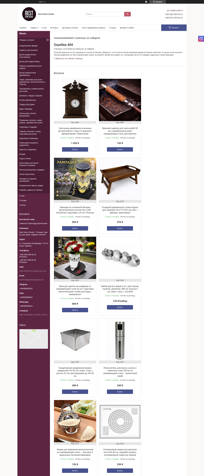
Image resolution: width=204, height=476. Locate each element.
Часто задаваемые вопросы (94, 28)
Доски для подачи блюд (29, 61)
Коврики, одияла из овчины (30, 190)
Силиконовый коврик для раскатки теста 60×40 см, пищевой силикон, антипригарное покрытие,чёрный (74, 371)
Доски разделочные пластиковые (27, 56)
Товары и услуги (26, 40)
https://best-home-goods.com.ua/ (32, 271)
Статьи (22, 205)
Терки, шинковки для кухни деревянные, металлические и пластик (32, 82)
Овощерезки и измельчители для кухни (31, 90)
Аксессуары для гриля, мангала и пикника (29, 164)
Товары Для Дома (26, 104)
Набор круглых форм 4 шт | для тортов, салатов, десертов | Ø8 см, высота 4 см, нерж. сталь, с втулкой (162, 210)
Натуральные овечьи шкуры (31, 185)
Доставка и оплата (70, 28)
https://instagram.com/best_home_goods (35, 315)
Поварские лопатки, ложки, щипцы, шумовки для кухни (30, 121)
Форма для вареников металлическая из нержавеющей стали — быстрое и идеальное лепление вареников (162, 291)
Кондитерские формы (28, 46)
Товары (33, 28)
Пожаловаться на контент (114, 423)
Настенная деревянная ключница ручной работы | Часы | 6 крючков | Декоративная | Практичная (74, 130)
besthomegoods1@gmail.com (31, 280)
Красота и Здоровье (27, 150)
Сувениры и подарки (28, 127)
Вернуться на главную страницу (69, 58)
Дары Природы (25, 109)
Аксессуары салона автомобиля (27, 114)
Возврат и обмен (127, 28)
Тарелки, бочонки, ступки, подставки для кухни (30, 132)
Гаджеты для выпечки (28, 50)
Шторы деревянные (27, 100)
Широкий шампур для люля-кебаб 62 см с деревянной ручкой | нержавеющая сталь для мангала (118, 130)
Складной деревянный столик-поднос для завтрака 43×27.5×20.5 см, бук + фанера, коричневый (74, 210)
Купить (74, 148)
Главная (22, 28)
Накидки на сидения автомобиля (27, 180)
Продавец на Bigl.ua (102, 420)
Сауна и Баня (25, 158)
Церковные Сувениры (28, 138)
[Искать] (127, 14)
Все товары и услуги (117, 403)
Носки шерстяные (26, 174)
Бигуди (22, 154)
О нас (44, 28)
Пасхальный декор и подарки (31, 170)
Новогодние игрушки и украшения (28, 144)
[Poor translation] (9, 438)
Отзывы (112, 28)
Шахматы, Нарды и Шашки (30, 96)
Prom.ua (113, 418)
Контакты (54, 28)
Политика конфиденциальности (136, 423)
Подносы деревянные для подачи (30, 67)
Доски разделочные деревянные (27, 74)
